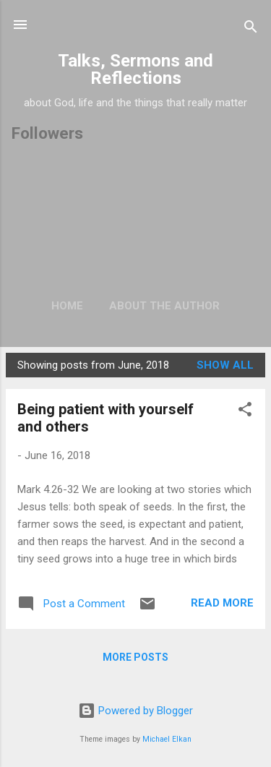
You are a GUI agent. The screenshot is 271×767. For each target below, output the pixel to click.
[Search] (250, 29)
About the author (164, 305)
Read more (222, 602)
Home (67, 305)
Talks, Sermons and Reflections (135, 69)
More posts (135, 657)
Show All (225, 365)
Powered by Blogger (135, 710)
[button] (245, 411)
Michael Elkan (167, 739)
